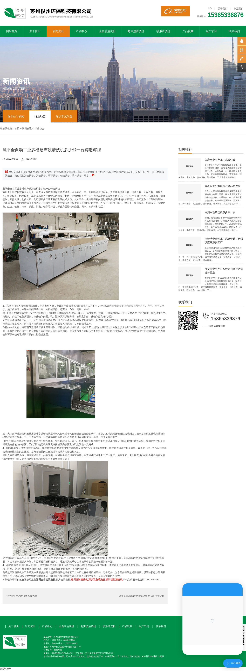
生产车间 (211, 31)
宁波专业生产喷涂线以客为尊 (21, 596)
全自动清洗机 (107, 31)
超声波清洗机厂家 (95, 656)
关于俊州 (34, 31)
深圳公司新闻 (16, 116)
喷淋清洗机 (163, 31)
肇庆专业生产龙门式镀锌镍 (220, 159)
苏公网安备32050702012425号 (99, 653)
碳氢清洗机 (135, 656)
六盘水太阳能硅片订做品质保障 (223, 186)
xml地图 (145, 656)
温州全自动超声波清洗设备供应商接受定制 (141, 596)
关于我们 (222, 8)
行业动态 (40, 116)
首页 (17, 128)
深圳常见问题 (64, 116)
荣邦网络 (58, 650)
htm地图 (153, 656)
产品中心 (81, 31)
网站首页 (11, 31)
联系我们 (238, 8)
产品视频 (187, 31)
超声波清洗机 (136, 31)
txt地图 (161, 656)
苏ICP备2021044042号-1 (63, 653)
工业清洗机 (122, 656)
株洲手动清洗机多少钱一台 (220, 212)
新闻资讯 (58, 31)
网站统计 (5, 668)
